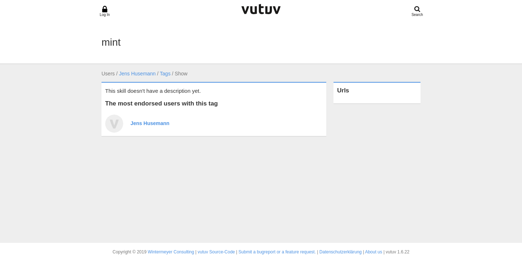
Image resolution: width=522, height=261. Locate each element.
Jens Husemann (137, 73)
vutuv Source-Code (216, 251)
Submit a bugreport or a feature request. (277, 251)
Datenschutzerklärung (340, 251)
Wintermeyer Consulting (171, 251)
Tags (165, 73)
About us (373, 251)
